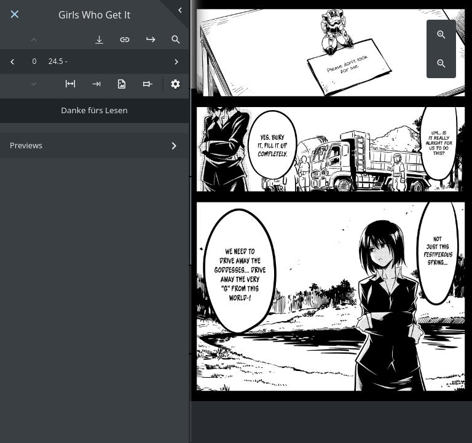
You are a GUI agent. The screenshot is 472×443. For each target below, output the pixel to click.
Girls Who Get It (94, 15)
